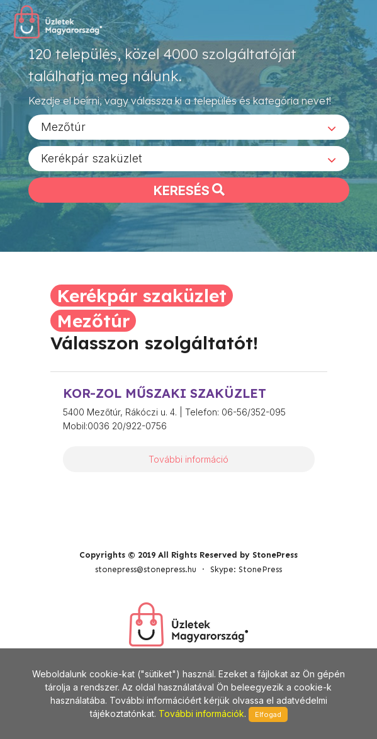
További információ (188, 459)
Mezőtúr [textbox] (63, 126)
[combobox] (188, 127)
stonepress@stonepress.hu (145, 569)
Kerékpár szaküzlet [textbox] (91, 158)
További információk (201, 713)
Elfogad (268, 714)
